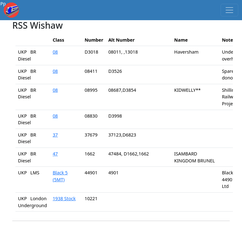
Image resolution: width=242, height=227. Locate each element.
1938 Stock (64, 198)
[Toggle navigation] (229, 10)
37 (55, 135)
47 (55, 154)
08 (55, 52)
